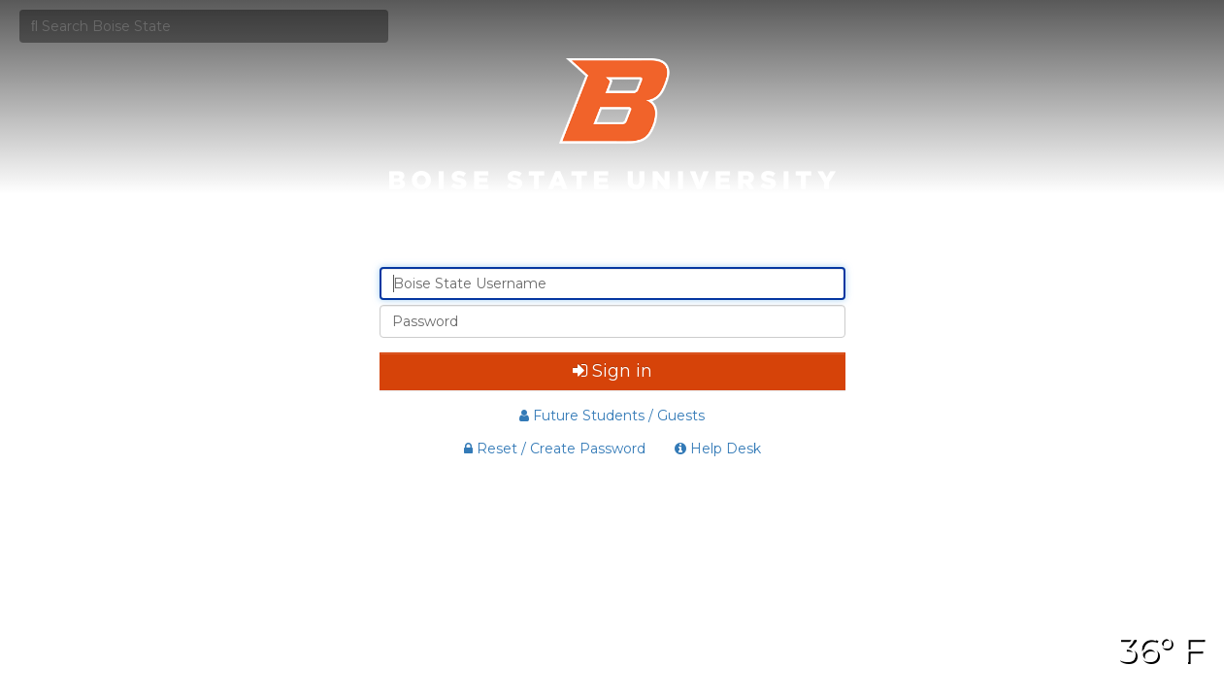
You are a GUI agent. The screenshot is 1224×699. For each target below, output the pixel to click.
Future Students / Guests (612, 415)
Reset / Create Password (554, 448)
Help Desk (718, 448)
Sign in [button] (612, 371)
